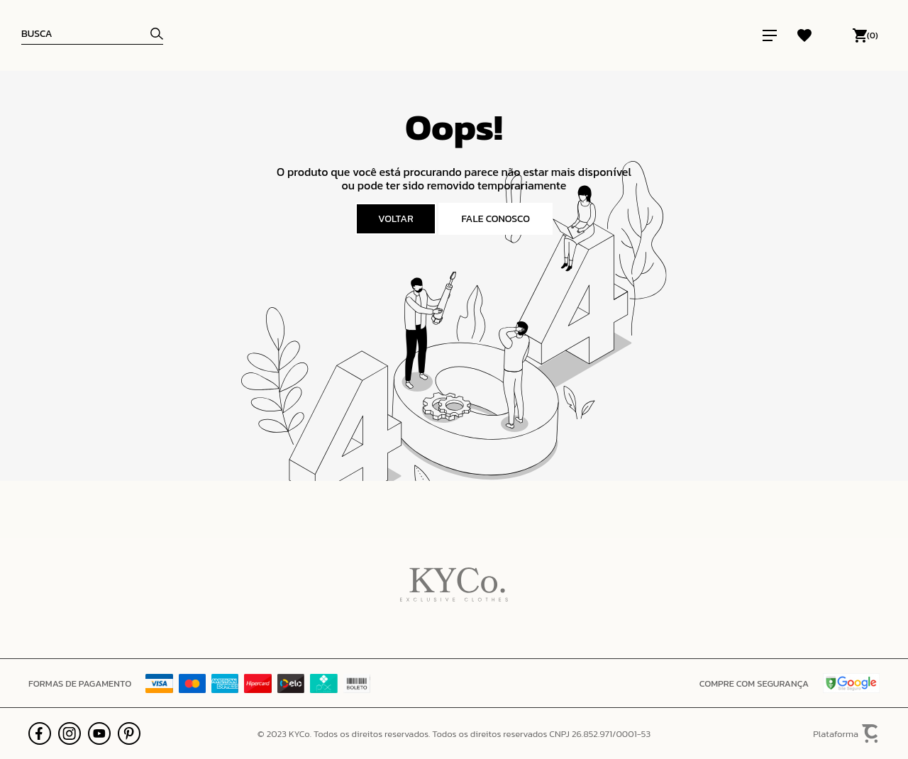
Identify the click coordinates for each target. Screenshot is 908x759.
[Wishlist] (804, 35)
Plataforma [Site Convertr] (846, 733)
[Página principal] (459, 35)
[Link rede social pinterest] (129, 733)
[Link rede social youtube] (99, 733)
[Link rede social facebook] (39, 733)
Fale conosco (495, 218)
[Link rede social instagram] (69, 733)
